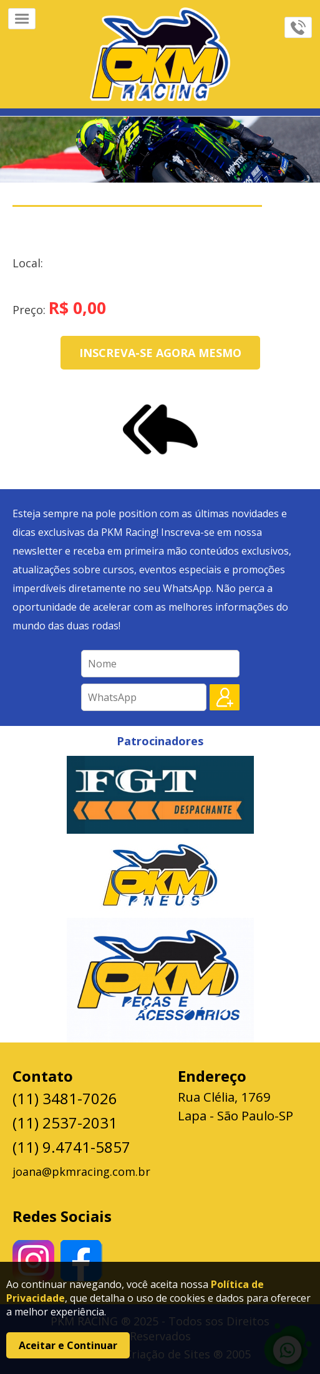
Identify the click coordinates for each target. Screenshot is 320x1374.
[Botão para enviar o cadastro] (225, 697)
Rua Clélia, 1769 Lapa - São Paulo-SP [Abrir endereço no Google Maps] (235, 1106)
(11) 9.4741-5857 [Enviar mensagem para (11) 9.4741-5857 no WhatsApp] (71, 1147)
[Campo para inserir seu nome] (160, 663)
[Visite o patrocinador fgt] (160, 794)
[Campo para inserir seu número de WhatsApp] (143, 697)
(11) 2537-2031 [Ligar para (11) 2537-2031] (64, 1122)
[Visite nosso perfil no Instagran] (33, 1261)
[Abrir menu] (21, 18)
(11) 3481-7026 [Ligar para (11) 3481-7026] (64, 1098)
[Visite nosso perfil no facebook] (81, 1260)
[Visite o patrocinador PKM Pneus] (160, 876)
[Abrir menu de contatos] (298, 27)
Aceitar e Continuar (68, 1345)
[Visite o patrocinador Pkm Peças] (160, 980)
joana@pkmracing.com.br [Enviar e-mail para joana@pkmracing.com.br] (81, 1171)
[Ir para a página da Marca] (160, 54)
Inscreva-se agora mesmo (160, 352)
